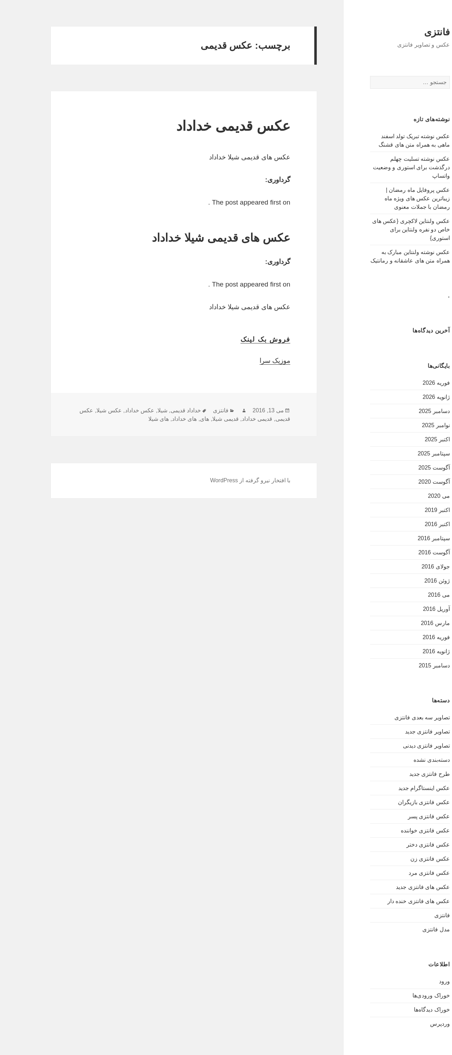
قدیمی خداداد (233, 419)
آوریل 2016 (412, 609)
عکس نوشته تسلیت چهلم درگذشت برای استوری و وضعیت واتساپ (387, 167)
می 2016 (415, 595)
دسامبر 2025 (410, 411)
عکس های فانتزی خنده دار (394, 901)
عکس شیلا (84, 410)
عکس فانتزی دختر (404, 845)
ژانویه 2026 (412, 397)
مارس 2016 (411, 623)
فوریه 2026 (412, 383)
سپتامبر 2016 (409, 538)
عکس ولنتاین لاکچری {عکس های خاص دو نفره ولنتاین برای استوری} (387, 229)
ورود (420, 981)
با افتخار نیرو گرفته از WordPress (226, 480)
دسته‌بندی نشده (407, 760)
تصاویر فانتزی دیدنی (402, 746)
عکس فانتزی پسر (404, 816)
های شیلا (134, 419)
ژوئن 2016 (413, 581)
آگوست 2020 (410, 482)
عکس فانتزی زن (406, 859)
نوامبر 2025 (412, 425)
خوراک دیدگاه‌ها (407, 1010)
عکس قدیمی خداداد (209, 126)
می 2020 (415, 496)
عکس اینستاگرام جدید (400, 788)
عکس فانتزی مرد (405, 873)
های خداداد (160, 419)
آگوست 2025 (410, 468)
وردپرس (416, 1024)
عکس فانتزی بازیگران (400, 802)
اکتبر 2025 (413, 439)
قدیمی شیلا (201, 419)
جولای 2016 (411, 567)
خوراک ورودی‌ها (406, 995)
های (180, 419)
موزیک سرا (250, 360)
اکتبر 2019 (413, 510)
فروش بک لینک (241, 339)
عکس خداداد (115, 410)
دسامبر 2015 (410, 665)
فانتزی (413, 32)
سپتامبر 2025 (409, 453)
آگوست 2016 (410, 552)
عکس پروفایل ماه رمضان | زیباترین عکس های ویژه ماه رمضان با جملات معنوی (393, 198)
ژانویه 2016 (412, 651)
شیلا (138, 410)
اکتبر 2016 (413, 524)
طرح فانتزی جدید (405, 774)
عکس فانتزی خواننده (401, 830)
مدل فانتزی (411, 929)
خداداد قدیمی (161, 410)
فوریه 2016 (412, 637)
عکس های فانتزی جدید (398, 887)
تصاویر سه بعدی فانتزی (397, 717)
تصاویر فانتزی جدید (403, 732)
